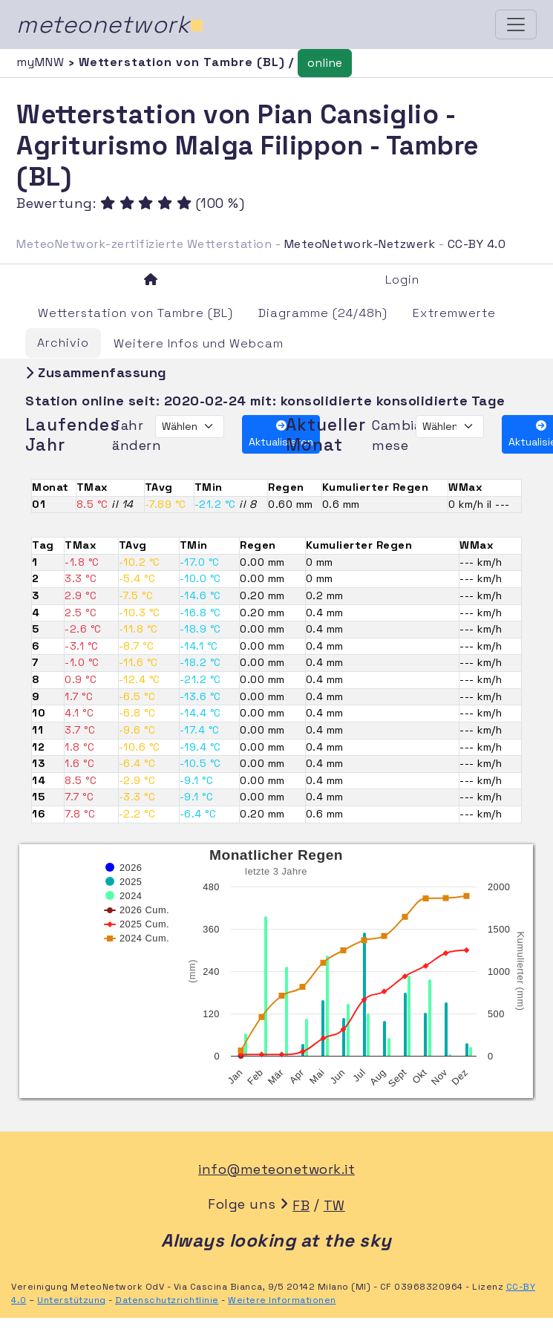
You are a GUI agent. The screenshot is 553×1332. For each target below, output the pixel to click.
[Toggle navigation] (516, 24)
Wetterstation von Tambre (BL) (135, 313)
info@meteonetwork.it (276, 1169)
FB (301, 1205)
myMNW (42, 62)
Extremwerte (454, 313)
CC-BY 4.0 (477, 244)
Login (402, 279)
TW (334, 1205)
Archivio (63, 342)
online (324, 63)
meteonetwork (110, 24)
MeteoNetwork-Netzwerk (360, 244)
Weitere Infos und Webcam (199, 343)
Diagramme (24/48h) (322, 313)
